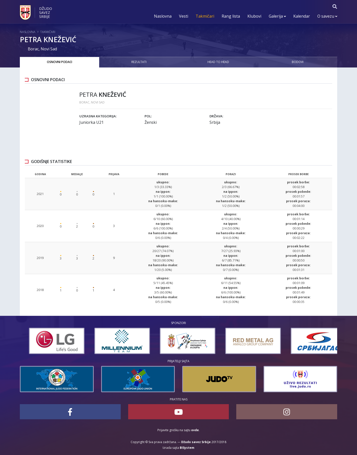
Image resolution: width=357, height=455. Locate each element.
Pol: (148, 116)
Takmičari (205, 16)
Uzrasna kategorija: (98, 116)
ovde (195, 430)
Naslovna (163, 16)
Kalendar (301, 16)
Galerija (277, 16)
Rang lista (231, 16)
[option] (47, 341)
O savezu (327, 16)
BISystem (187, 448)
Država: (216, 116)
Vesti (183, 16)
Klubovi (254, 16)
